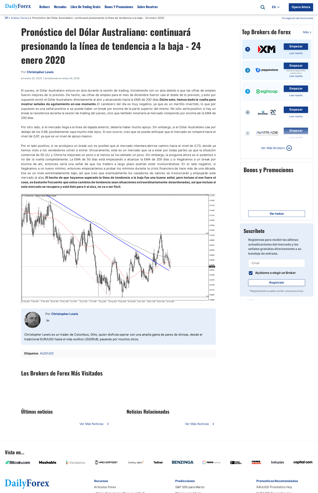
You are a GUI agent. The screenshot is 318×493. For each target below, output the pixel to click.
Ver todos (277, 214)
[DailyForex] (27, 484)
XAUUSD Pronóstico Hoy (274, 487)
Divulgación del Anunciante (297, 18)
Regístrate (276, 282)
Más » (307, 32)
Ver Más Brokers (273, 148)
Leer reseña (296, 53)
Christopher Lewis (64, 314)
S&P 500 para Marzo (189, 487)
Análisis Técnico (20, 17)
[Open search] (262, 7)
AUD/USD (47, 353)
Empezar (296, 46)
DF (6, 18)
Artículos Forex (105, 487)
